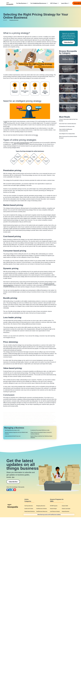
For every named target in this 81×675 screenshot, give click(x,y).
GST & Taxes (53, 3)
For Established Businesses (38, 3)
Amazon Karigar (53, 508)
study (5, 121)
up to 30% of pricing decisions (21, 142)
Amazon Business (65, 511)
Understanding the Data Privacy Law (12, 436)
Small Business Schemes (41, 508)
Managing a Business (13, 20)
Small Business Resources (41, 511)
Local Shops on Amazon (55, 511)
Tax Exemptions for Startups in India (66, 126)
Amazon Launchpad (66, 508)
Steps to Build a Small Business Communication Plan (65, 130)
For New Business (21, 3)
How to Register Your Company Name (67, 133)
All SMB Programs (53, 505)
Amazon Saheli (65, 505)
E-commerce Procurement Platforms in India (40, 430)
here (37, 135)
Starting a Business (28, 505)
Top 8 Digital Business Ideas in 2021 (12, 430)
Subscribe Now (68, 42)
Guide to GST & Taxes (28, 508)
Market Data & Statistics (29, 511)
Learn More (64, 3)
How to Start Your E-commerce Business (67, 123)
